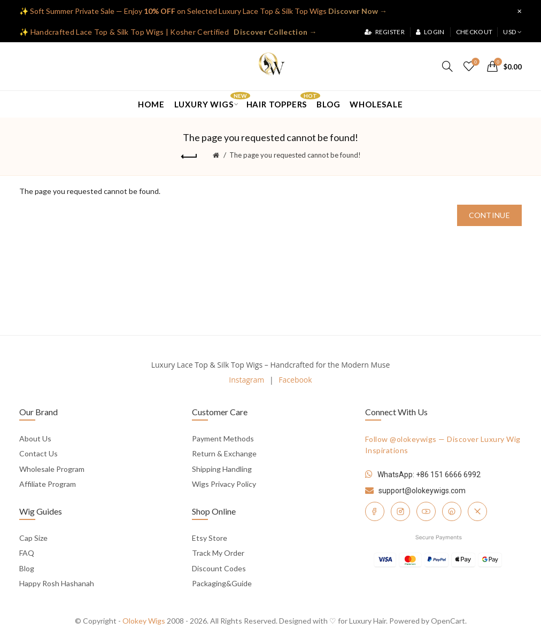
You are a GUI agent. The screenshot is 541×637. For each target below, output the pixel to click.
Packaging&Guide (222, 583)
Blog (26, 568)
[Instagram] (400, 511)
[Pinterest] (451, 511)
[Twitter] (477, 511)
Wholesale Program (51, 468)
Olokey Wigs (143, 620)
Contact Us (38, 453)
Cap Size (33, 537)
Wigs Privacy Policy (224, 483)
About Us (35, 438)
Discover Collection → (275, 31)
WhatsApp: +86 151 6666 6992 (429, 474)
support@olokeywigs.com (422, 490)
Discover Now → (357, 10)
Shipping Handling (222, 468)
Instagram (246, 380)
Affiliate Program (47, 483)
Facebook (295, 380)
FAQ (26, 552)
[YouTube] (426, 511)
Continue (489, 215)
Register (385, 32)
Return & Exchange (224, 453)
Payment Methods (223, 438)
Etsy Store (209, 537)
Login (430, 32)
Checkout (474, 32)
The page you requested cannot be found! (295, 155)
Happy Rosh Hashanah (56, 583)
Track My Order (218, 552)
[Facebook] (374, 511)
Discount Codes (219, 568)
